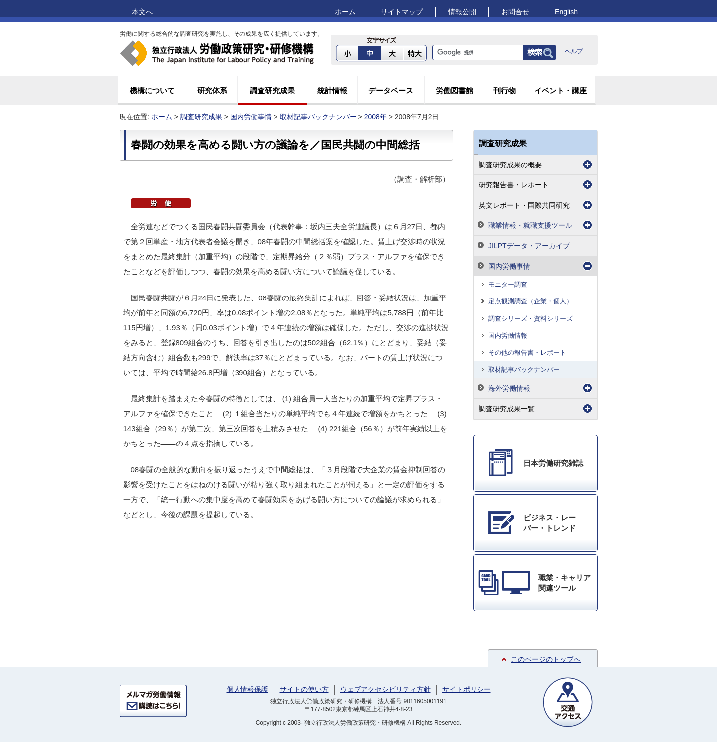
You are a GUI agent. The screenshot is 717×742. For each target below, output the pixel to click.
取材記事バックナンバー (318, 117)
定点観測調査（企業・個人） (530, 301)
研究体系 (212, 90)
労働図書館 (454, 90)
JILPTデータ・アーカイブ (529, 246)
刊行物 (504, 90)
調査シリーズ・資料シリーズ (530, 318)
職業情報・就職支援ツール (530, 225)
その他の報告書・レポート (527, 352)
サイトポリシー (466, 689)
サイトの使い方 (304, 689)
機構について (152, 90)
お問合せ (515, 12)
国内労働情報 (507, 335)
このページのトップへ (546, 659)
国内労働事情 (251, 117)
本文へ (142, 12)
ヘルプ (574, 51)
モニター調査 (507, 284)
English (566, 12)
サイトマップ (402, 12)
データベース (390, 90)
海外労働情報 (509, 388)
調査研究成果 (272, 90)
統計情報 (332, 90)
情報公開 (462, 12)
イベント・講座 (560, 90)
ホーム (345, 12)
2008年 (375, 117)
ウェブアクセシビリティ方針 (385, 689)
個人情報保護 (247, 689)
